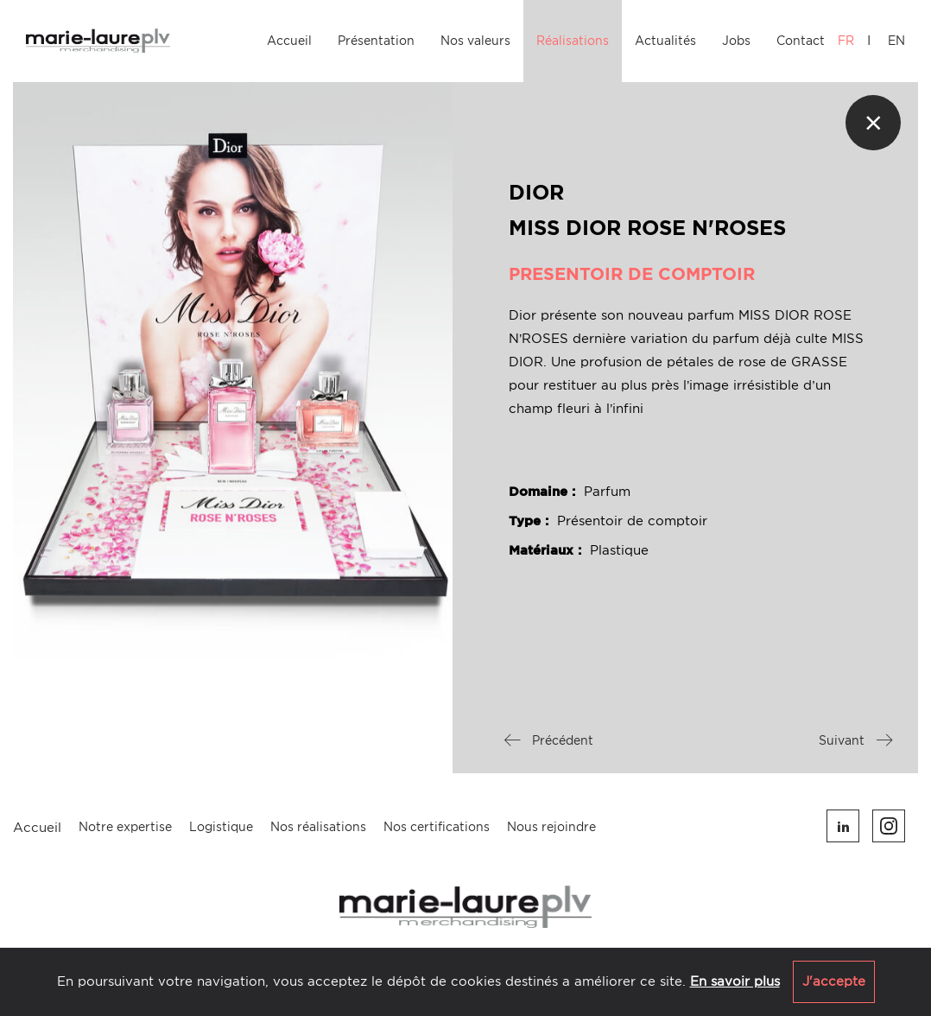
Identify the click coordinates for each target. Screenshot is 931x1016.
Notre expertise (125, 827)
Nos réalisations (318, 827)
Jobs (736, 41)
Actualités (665, 41)
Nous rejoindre (551, 827)
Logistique (221, 827)
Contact (800, 41)
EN (896, 41)
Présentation (376, 41)
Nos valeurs (475, 41)
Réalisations (572, 41)
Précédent (548, 740)
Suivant (855, 740)
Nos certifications (436, 827)
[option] (233, 370)
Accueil (289, 41)
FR (846, 41)
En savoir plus (735, 981)
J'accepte (833, 981)
